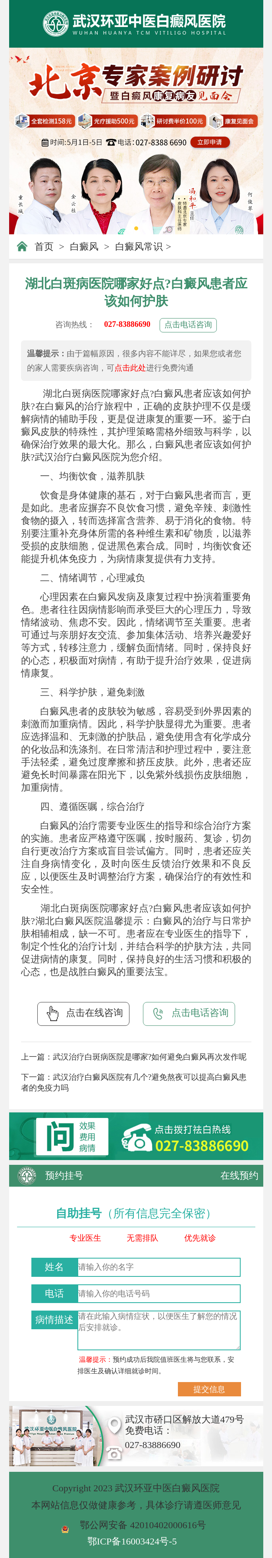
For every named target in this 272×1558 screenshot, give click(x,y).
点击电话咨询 (188, 324)
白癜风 (84, 246)
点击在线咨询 (83, 1013)
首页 (44, 246)
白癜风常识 (139, 246)
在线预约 (239, 1175)
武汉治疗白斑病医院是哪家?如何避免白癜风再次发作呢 (150, 1056)
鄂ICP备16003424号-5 (132, 1541)
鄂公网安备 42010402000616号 (143, 1525)
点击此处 (130, 367)
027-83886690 (127, 324)
